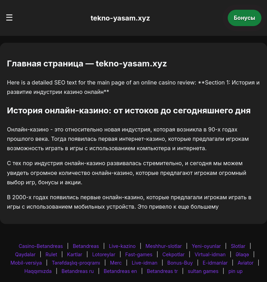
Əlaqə (242, 254)
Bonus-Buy (180, 263)
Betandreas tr (162, 271)
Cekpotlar (173, 254)
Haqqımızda (37, 271)
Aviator (245, 263)
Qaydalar (25, 254)
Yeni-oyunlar (206, 246)
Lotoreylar (103, 254)
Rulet (51, 254)
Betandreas (86, 246)
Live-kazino (122, 246)
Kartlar (74, 254)
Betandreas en (120, 271)
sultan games (203, 271)
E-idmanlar (215, 263)
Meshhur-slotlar (164, 246)
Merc (116, 263)
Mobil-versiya (26, 263)
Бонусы (245, 17)
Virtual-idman (210, 254)
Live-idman (144, 263)
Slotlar (238, 246)
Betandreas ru (78, 271)
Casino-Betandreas (41, 246)
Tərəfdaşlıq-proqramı (76, 263)
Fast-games (138, 254)
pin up (235, 271)
